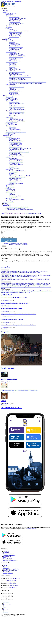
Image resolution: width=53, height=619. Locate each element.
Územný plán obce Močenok (15, 48)
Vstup (10, 193)
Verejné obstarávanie (10, 84)
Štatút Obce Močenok (11, 13)
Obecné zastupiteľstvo (11, 52)
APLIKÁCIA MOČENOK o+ (11, 409)
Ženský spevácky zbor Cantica (16, 160)
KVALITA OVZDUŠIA (8, 202)
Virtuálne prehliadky (10, 192)
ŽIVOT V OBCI (7, 135)
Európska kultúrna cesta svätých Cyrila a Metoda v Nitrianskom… (19, 391)
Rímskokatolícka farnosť (14, 138)
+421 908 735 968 (12, 584)
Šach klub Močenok (13, 179)
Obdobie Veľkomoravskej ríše (15, 32)
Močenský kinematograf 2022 (9, 380)
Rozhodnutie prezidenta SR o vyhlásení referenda (17, 207)
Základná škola (12, 127)
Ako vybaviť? (9, 110)
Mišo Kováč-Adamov (14, 24)
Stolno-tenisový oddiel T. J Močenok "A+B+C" (19, 175)
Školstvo (8, 125)
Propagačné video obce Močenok (16, 199)
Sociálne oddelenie (13, 105)
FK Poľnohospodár (13, 172)
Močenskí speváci (13, 165)
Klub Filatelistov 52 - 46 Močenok (16, 140)
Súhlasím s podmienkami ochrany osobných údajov (15, 244)
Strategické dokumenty (14, 49)
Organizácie (8, 137)
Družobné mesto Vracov (14, 50)
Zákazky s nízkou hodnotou (15, 90)
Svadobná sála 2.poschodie (15, 195)
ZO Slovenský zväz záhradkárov (16, 150)
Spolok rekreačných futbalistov (16, 183)
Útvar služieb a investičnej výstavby (17, 109)
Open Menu (3, 8)
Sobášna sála (12, 194)
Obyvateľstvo (9, 27)
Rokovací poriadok (7, 559)
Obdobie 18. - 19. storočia (15, 35)
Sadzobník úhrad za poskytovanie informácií (19, 75)
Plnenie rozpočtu (12, 64)
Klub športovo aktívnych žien (15, 178)
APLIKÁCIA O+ (7, 204)
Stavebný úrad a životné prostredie (16, 107)
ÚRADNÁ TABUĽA (6, 295)
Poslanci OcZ (6, 553)
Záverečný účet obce (13, 65)
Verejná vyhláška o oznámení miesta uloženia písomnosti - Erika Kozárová (25, 83)
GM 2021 (3, 402)
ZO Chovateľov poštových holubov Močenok (19, 152)
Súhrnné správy (12, 89)
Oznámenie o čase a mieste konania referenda (11, 309)
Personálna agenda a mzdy (15, 108)
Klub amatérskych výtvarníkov (16, 159)
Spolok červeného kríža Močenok (16, 149)
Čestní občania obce (10, 15)
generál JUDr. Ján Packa (14, 22)
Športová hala (9, 200)
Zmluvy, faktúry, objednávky (15, 80)
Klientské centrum (13, 197)
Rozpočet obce (12, 63)
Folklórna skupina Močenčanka (16, 162)
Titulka (2, 213)
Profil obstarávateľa (13, 85)
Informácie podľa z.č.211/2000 (34, 213)
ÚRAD (4, 95)
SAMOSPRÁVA (7, 39)
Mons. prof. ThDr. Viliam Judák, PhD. (17, 18)
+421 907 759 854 (14, 586)
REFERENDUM (7, 205)
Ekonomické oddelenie (14, 102)
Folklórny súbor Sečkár (14, 168)
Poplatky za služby (13, 118)
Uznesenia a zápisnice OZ (15, 58)
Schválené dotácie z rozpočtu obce (11, 570)
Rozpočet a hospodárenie (11, 62)
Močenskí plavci (12, 174)
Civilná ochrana (9, 134)
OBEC (4, 12)
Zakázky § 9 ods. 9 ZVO (14, 94)
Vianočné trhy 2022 (7, 369)
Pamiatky (8, 38)
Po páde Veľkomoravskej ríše (15, 33)
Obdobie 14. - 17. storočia (15, 34)
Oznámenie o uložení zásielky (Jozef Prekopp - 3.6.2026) (14, 298)
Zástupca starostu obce (14, 43)
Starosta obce (12, 42)
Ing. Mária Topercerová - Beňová (16, 23)
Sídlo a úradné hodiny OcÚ (12, 99)
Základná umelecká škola (14, 129)
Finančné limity (12, 88)
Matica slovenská (13, 139)
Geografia (8, 25)
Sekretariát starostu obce (14, 44)
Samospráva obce (10, 40)
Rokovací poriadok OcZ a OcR (16, 54)
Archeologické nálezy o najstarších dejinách (19, 30)
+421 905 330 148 (12, 588)
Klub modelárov (12, 182)
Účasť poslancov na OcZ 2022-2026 (17, 55)
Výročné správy (12, 67)
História (8, 28)
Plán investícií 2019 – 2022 (15, 69)
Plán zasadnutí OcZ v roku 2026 (16, 57)
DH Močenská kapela (14, 163)
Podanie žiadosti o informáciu (15, 74)
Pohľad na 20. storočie (14, 37)
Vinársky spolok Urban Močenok (16, 155)
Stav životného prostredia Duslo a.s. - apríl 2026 (12, 320)
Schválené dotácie (13, 68)
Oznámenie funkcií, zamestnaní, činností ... (18, 79)
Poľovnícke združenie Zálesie (15, 143)
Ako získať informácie (14, 73)
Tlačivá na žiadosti (13, 115)
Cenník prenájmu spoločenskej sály (17, 120)
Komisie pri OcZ (12, 59)
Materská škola (12, 128)
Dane (10, 104)
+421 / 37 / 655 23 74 (11, 581)
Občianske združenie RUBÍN (15, 144)
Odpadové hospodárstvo (11, 122)
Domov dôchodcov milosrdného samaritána (16, 132)
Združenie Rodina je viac (14, 153)
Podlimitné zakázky (13, 92)
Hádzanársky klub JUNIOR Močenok (17, 170)
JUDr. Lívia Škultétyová (14, 20)
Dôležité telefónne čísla (11, 124)
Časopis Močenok (10, 187)
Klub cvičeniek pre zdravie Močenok (17, 177)
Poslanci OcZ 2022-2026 (14, 53)
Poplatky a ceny (9, 117)
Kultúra (8, 157)
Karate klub (11, 173)
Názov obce (11, 29)
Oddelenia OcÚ (9, 100)
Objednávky (6, 568)
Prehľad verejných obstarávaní (10, 571)
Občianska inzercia (10, 189)
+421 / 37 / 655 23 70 (15, 579)
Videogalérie (9, 198)
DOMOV (5, 10)
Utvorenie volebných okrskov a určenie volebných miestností (19, 209)
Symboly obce (9, 14)
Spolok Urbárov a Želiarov (15, 145)
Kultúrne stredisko (13, 158)
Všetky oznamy (4, 329)
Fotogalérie (8, 188)
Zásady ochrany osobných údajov (16, 78)
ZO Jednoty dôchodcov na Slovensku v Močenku (20, 148)
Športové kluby (9, 169)
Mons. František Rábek (14, 17)
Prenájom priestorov (10, 133)
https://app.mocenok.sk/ (31, 529)
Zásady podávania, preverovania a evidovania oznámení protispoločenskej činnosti (27, 82)
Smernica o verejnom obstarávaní (16, 87)
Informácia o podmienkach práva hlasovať (15, 208)
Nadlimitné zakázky (13, 93)
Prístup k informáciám (11, 70)
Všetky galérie (4, 405)
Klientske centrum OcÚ (11, 98)
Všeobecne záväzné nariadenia (16, 47)
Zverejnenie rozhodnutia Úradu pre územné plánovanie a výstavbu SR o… (18, 314)
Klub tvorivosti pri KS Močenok (16, 164)
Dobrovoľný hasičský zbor (15, 142)
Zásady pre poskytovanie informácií (17, 72)
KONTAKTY (6, 203)
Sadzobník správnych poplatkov (16, 119)
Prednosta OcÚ (9, 97)
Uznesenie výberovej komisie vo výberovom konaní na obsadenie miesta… (18, 325)
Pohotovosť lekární (10, 190)
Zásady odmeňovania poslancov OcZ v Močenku (20, 77)
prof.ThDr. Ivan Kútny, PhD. (15, 19)
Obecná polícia (9, 130)
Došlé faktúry (6, 567)
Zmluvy (5, 566)
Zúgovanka (11, 167)
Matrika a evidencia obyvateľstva (16, 103)
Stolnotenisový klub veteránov (16, 180)
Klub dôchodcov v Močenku (15, 147)
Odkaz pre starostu (10, 184)
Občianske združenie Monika (15, 154)
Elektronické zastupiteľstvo (15, 60)
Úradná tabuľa (9, 123)
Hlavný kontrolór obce (14, 45)
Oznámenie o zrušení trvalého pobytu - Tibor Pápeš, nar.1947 (15, 304)
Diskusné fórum (9, 185)
